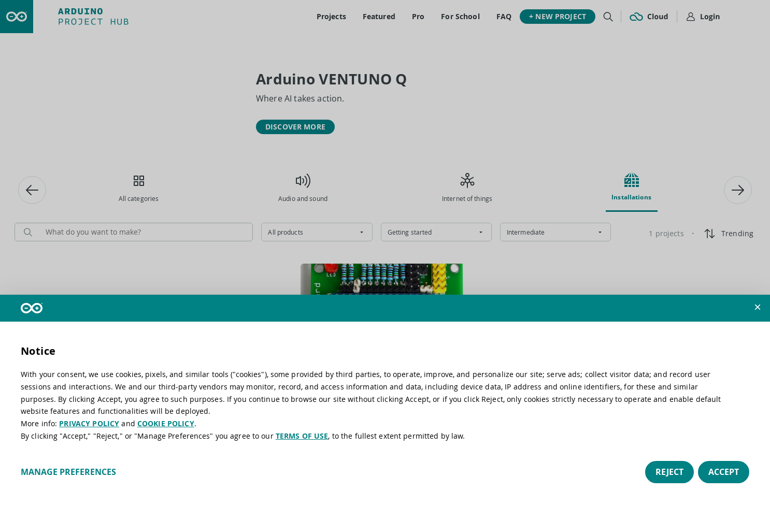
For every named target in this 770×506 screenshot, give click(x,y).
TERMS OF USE (302, 436)
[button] (757, 307)
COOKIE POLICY (165, 423)
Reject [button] (669, 472)
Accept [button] (723, 472)
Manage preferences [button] (68, 472)
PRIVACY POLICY (89, 423)
